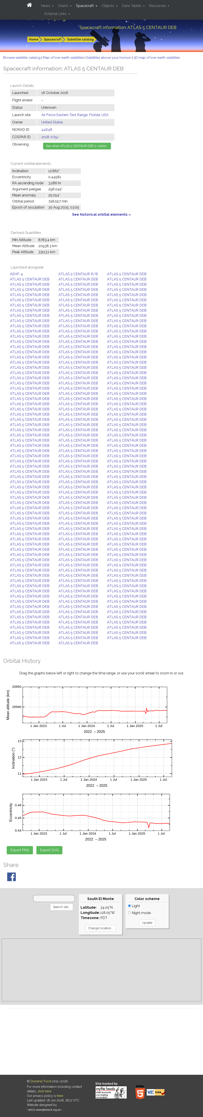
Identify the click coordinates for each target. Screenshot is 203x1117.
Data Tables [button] (132, 6)
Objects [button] (108, 6)
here (60, 1096)
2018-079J (49, 137)
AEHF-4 (16, 274)
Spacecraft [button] (85, 6)
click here (44, 1091)
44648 (46, 130)
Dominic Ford (41, 1081)
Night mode (139, 913)
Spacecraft (53, 39)
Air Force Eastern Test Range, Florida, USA (75, 115)
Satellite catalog (80, 39)
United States (52, 122)
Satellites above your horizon (109, 58)
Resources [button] (158, 6)
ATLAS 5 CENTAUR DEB (126, 274)
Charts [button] (63, 6)
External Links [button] (55, 14)
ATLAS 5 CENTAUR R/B (78, 274)
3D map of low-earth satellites (157, 58)
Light (134, 906)
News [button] (46, 6)
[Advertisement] (101, 970)
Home (33, 39)
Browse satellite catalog (22, 58)
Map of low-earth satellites (64, 58)
